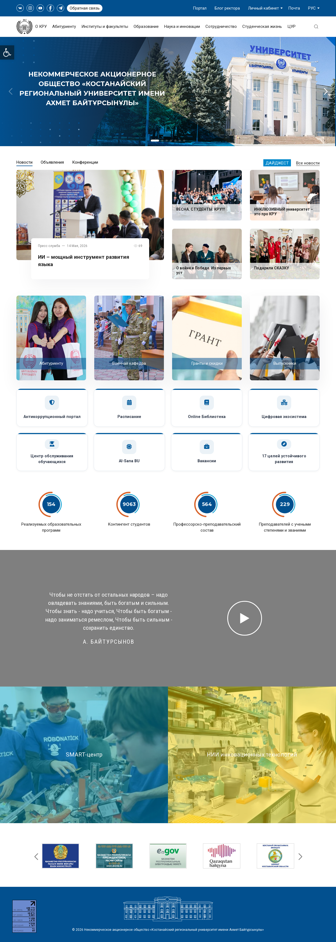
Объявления (52, 162)
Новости (24, 162)
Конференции (85, 162)
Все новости (308, 163)
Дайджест (277, 163)
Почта (294, 8)
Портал (200, 8)
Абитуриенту (64, 26)
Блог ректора (227, 8)
